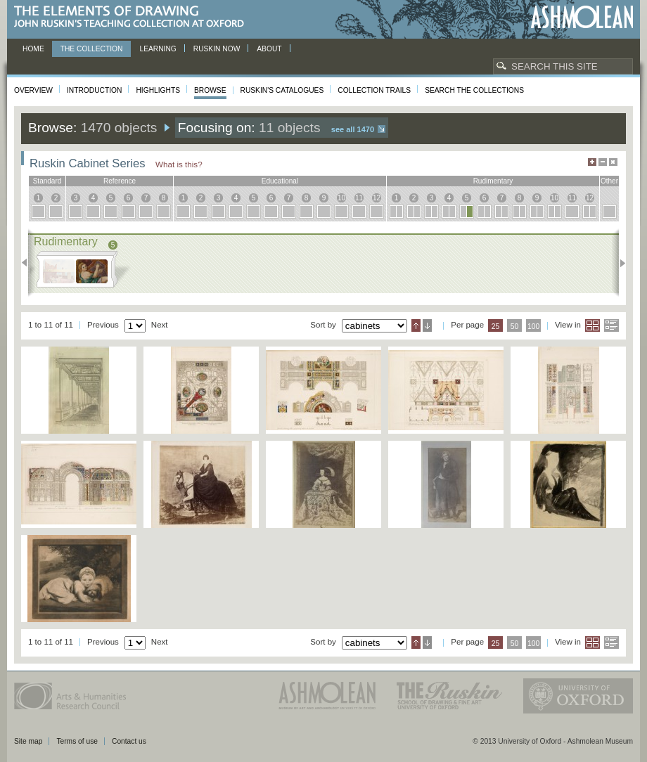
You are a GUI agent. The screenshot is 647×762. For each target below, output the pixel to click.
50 (515, 326)
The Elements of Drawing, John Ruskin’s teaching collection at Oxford (133, 17)
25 (496, 326)
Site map (28, 741)
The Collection (91, 49)
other (609, 181)
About (269, 49)
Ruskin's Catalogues (282, 90)
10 (341, 198)
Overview (33, 90)
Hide (613, 162)
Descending (427, 325)
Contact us (129, 741)
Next (618, 262)
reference (119, 181)
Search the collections (474, 90)
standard (47, 181)
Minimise (602, 162)
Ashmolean (582, 17)
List (611, 325)
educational (280, 181)
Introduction (94, 90)
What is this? (179, 164)
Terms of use (77, 741)
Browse (210, 90)
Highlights (158, 90)
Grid (592, 325)
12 (376, 198)
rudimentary (493, 181)
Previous (28, 262)
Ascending (416, 325)
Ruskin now (217, 49)
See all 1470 (352, 129)
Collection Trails (374, 90)
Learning (157, 49)
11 (359, 198)
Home (33, 49)
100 (533, 326)
